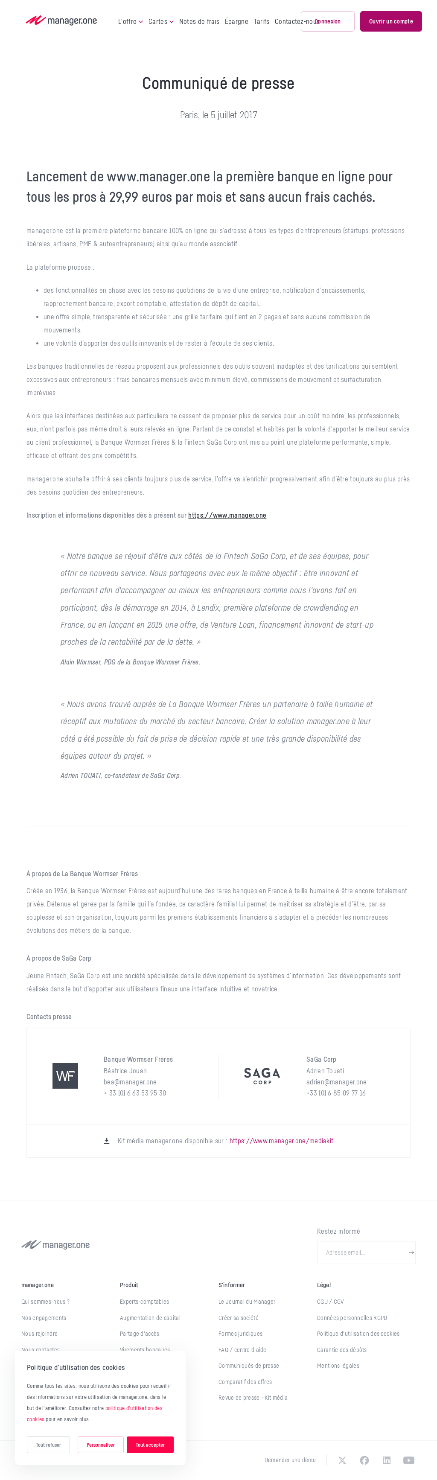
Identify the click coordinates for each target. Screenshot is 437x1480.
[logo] (61, 21)
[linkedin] (386, 1460)
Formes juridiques (240, 1333)
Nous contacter (40, 1349)
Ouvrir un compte (391, 21)
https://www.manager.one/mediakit (282, 1141)
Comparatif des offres (245, 1381)
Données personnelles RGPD (352, 1317)
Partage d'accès (140, 1333)
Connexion (328, 21)
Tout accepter (150, 1445)
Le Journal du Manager (246, 1301)
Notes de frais (199, 21)
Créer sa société (238, 1317)
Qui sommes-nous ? (45, 1301)
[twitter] (342, 1460)
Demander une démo (290, 1460)
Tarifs (262, 21)
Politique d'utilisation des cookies (358, 1333)
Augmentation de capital (150, 1317)
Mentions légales (338, 1365)
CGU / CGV (330, 1301)
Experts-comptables (144, 1301)
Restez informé (338, 1231)
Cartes (161, 21)
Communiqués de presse (248, 1365)
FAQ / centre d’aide (242, 1349)
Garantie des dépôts (342, 1349)
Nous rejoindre (39, 1333)
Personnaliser (101, 1445)
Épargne (236, 21)
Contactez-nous (297, 21)
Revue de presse (239, 1397)
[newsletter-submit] (412, 1252)
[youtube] (409, 1460)
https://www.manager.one (227, 515)
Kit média (276, 1397)
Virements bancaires (145, 1349)
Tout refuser (48, 1445)
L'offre (130, 21)
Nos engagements (44, 1317)
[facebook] (364, 1460)
